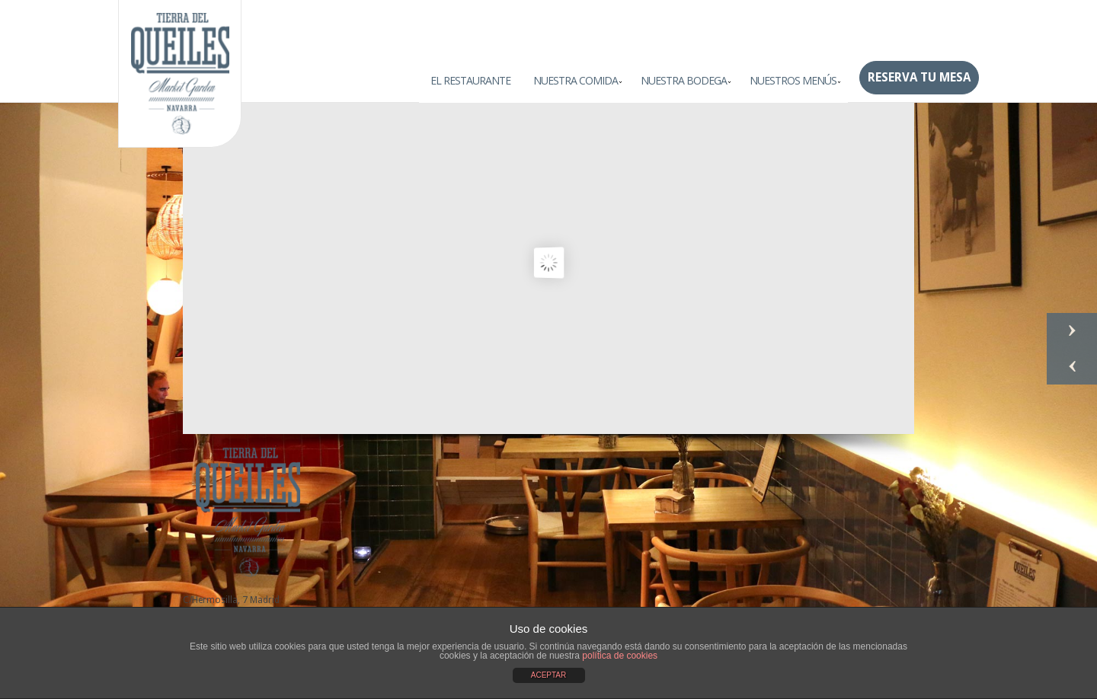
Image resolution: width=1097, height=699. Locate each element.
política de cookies (619, 655)
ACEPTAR (549, 675)
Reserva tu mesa (919, 77)
